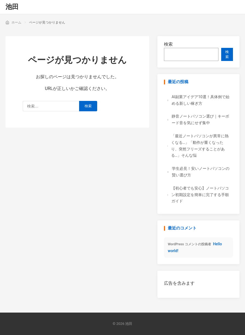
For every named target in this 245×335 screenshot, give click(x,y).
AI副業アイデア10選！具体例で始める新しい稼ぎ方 (200, 100)
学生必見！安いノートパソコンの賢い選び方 (200, 171)
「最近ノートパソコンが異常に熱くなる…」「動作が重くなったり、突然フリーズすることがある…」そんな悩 (200, 146)
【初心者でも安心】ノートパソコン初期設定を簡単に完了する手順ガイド (200, 194)
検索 (168, 44)
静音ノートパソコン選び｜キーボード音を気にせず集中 (200, 119)
